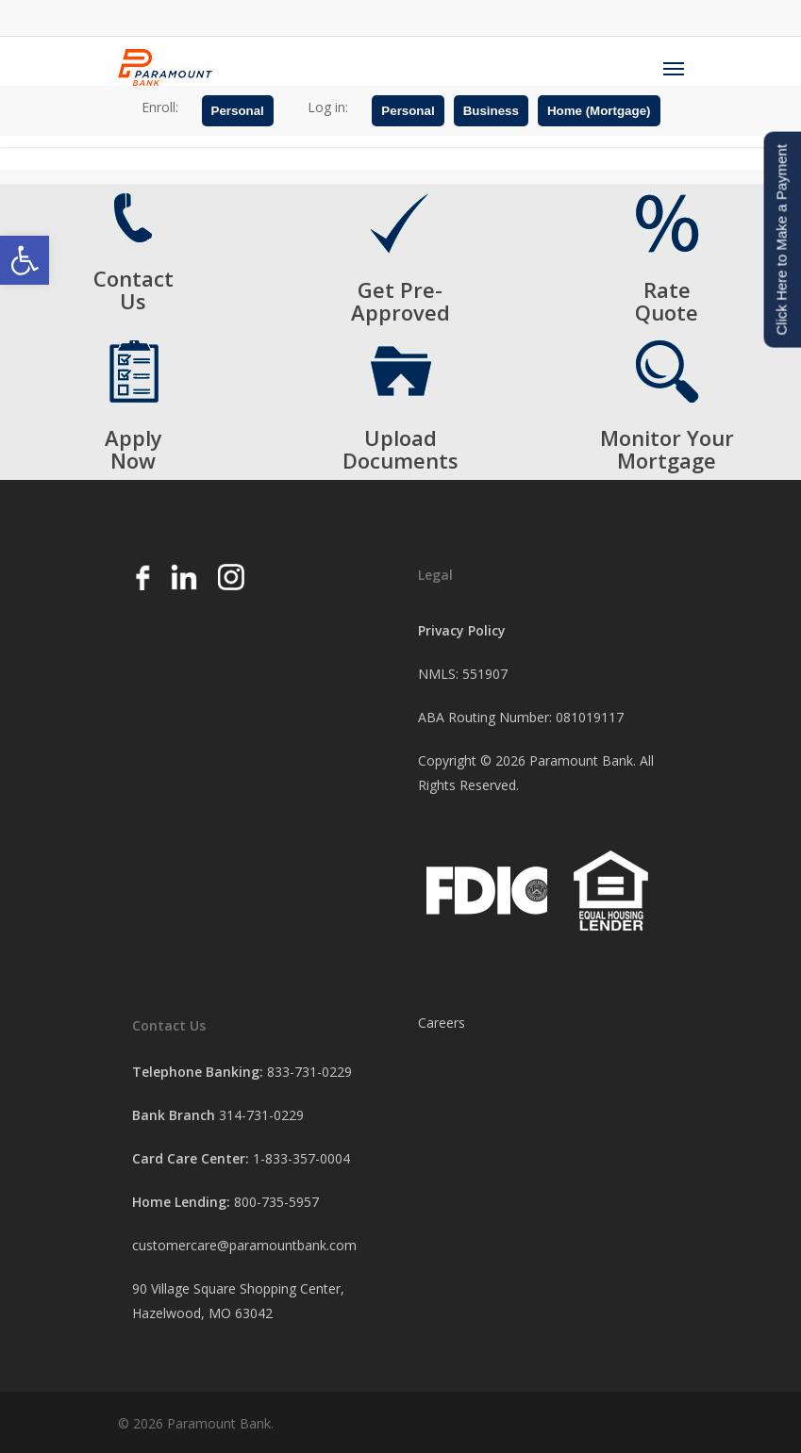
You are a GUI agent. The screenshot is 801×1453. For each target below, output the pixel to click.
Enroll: (160, 107)
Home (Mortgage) (599, 111)
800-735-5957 (276, 1202)
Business (491, 111)
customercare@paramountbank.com (244, 1245)
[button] (24, 260)
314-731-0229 (261, 1115)
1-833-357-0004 (301, 1158)
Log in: (328, 107)
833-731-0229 (309, 1072)
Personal (237, 111)
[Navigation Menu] (673, 67)
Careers (441, 1023)
